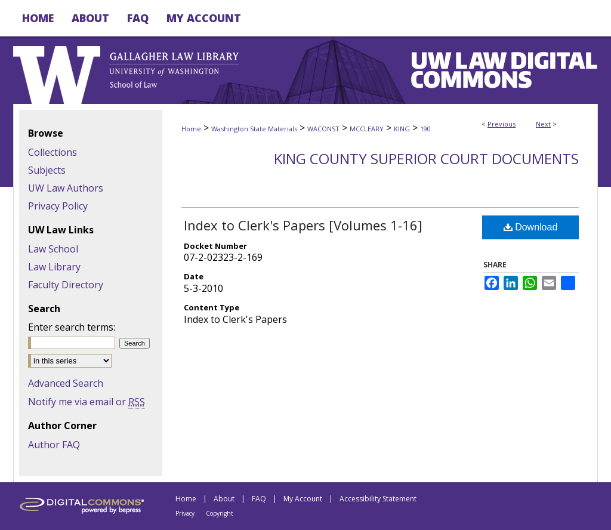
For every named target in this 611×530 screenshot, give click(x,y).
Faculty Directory (65, 284)
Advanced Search (65, 383)
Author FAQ (54, 444)
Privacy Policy (58, 205)
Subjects (47, 170)
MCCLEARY (367, 128)
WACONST (323, 128)
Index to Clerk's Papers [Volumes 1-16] (303, 225)
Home (191, 128)
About (224, 499)
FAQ (259, 499)
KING (402, 128)
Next (543, 123)
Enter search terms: (71, 327)
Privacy (185, 513)
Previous (501, 123)
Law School (53, 248)
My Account (302, 499)
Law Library (54, 266)
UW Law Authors (65, 188)
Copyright (219, 513)
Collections (52, 152)
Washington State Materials (254, 128)
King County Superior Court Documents (426, 158)
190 (425, 128)
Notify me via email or (86, 401)
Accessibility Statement (378, 499)
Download (531, 227)
